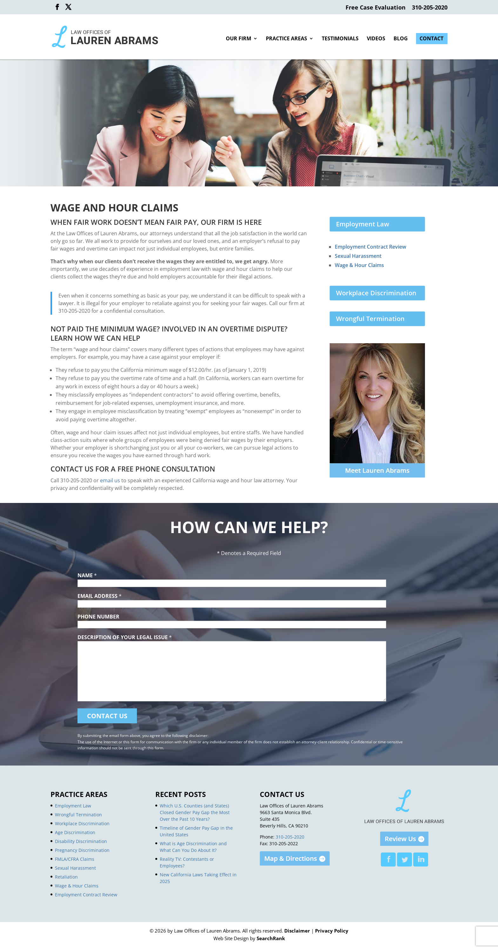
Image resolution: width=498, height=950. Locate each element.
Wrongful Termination (370, 318)
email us (110, 480)
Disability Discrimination (81, 841)
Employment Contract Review (370, 246)
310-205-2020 (430, 7)
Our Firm (238, 39)
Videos (376, 39)
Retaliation (66, 877)
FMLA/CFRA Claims (74, 859)
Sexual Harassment (358, 255)
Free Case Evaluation (376, 7)
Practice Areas (286, 39)
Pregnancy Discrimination (82, 850)
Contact (431, 39)
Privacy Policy (331, 930)
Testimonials (340, 39)
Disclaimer (297, 930)
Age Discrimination (75, 832)
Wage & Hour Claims (359, 265)
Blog (401, 39)
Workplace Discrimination (376, 293)
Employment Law (362, 224)
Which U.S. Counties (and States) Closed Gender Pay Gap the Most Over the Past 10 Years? (195, 812)
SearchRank (271, 938)
